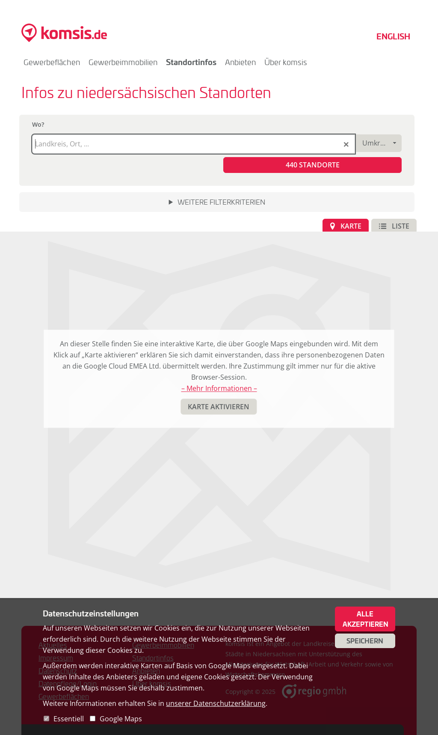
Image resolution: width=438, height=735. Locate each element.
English (393, 36)
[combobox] (378, 143)
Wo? (38, 124)
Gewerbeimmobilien (123, 62)
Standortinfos (191, 62)
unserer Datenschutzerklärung (216, 703)
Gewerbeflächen (52, 62)
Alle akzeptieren (365, 619)
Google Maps (121, 718)
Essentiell (68, 718)
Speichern (364, 641)
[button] (312, 165)
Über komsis (285, 62)
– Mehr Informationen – (219, 388)
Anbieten (240, 62)
